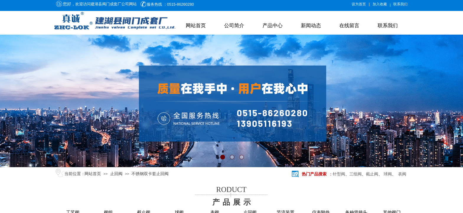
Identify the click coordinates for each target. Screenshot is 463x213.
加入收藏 (380, 4)
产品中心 (273, 25)
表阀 (401, 174)
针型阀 (339, 174)
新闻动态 (311, 25)
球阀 (388, 174)
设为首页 (359, 4)
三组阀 (355, 174)
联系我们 (388, 25)
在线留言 (349, 25)
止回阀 (116, 174)
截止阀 (372, 174)
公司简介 (234, 25)
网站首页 (196, 25)
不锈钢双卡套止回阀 (150, 174)
